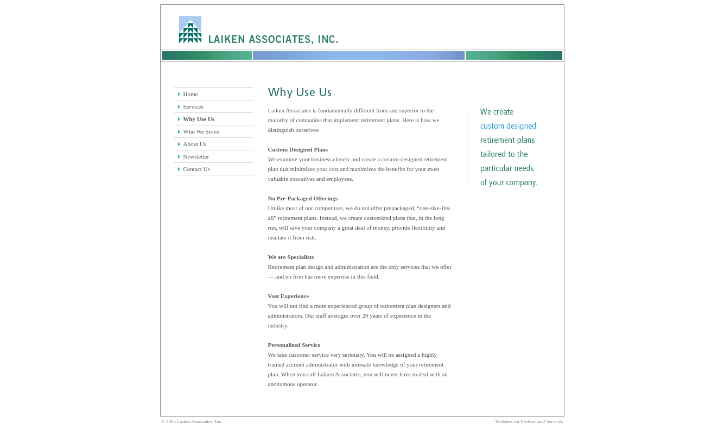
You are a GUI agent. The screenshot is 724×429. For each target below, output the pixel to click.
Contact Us (196, 169)
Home (190, 94)
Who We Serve (201, 131)
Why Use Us (198, 119)
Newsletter (196, 156)
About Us (194, 144)
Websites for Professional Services (529, 421)
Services (193, 106)
